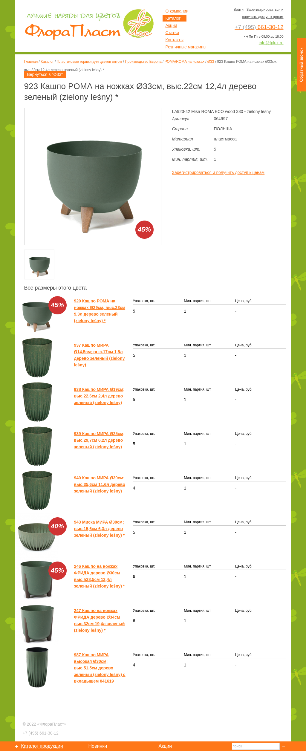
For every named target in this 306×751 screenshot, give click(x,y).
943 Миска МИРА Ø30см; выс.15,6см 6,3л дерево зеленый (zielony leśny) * (99, 529)
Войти (238, 9)
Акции (171, 25)
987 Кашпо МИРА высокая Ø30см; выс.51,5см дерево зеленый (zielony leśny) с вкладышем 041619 (100, 667)
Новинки (97, 746)
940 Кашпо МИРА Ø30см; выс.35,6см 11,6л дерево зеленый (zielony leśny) (100, 484)
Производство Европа (143, 61)
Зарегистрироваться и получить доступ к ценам (218, 172)
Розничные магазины (186, 47)
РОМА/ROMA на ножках (184, 61)
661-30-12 (41, 733)
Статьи (172, 32)
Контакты (174, 39)
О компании (177, 11)
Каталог (47, 61)
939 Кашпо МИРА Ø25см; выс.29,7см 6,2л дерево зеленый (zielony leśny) (99, 440)
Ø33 (210, 61)
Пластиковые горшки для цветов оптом (89, 61)
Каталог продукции (42, 746)
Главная (31, 61)
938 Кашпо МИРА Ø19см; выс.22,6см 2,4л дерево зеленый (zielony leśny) (99, 396)
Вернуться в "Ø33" (45, 74)
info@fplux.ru (271, 42)
